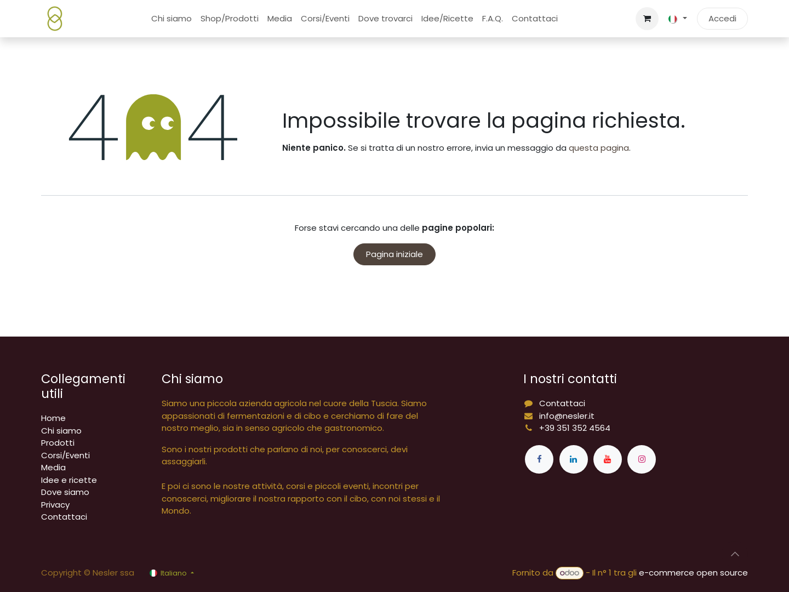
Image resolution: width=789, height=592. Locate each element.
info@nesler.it (566, 416)
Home (53, 418)
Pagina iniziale (394, 254)
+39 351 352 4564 (574, 428)
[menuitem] (171, 19)
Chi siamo (61, 430)
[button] (735, 554)
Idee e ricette (69, 480)
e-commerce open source (693, 572)
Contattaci (64, 516)
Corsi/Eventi (65, 455)
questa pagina (599, 147)
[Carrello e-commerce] (647, 18)
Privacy (55, 504)
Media (53, 467)
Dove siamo (65, 492)
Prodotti (58, 442)
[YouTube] (607, 459)
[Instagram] (641, 459)
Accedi (722, 18)
